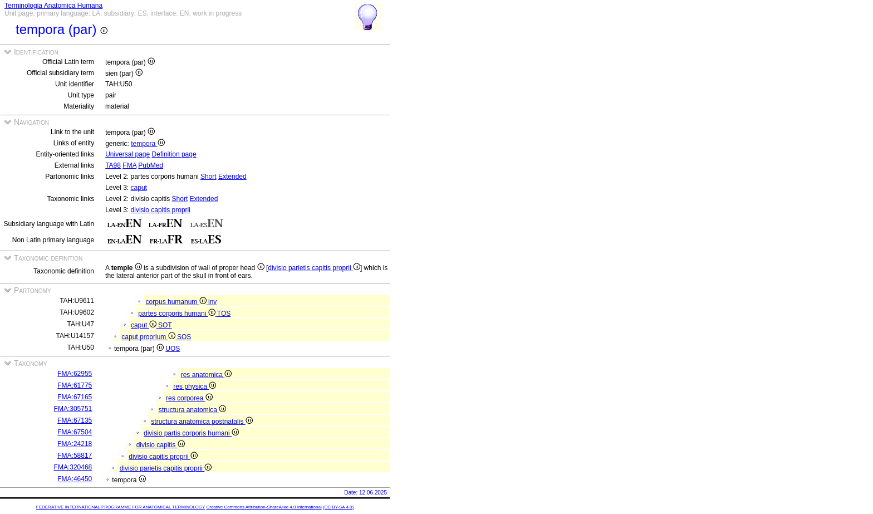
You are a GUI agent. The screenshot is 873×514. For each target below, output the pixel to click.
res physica (194, 386)
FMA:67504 (74, 432)
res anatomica (206, 375)
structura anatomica (193, 410)
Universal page (127, 154)
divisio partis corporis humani (191, 433)
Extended (232, 176)
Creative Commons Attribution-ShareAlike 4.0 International (263, 507)
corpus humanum (177, 302)
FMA (129, 165)
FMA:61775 (74, 385)
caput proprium (149, 337)
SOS (184, 337)
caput (139, 188)
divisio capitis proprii (160, 210)
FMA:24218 (74, 444)
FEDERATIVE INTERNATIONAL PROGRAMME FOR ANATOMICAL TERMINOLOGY (120, 507)
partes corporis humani (177, 313)
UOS (172, 349)
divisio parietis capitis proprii (314, 268)
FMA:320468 (73, 467)
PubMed (150, 165)
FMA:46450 (74, 479)
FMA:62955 (74, 374)
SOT (165, 325)
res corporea (189, 398)
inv (212, 302)
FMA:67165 (74, 397)
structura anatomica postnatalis (201, 421)
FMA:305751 (73, 409)
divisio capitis (160, 445)
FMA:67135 (74, 420)
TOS (223, 313)
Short (208, 176)
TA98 (113, 165)
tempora (147, 144)
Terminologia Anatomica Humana (53, 5)
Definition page (174, 154)
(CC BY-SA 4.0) (338, 507)
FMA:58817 (74, 455)
